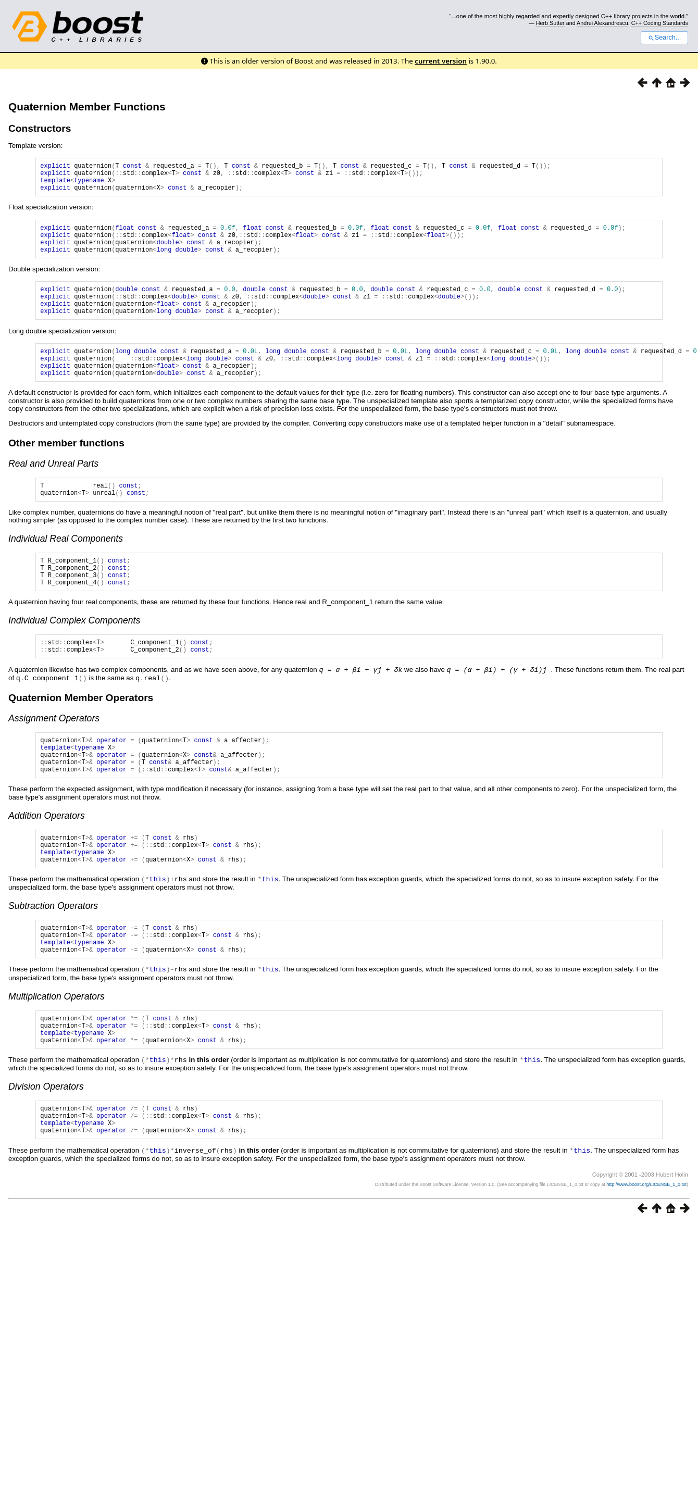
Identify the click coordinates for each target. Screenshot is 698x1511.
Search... (664, 37)
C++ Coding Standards (659, 23)
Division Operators (46, 1148)
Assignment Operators (53, 755)
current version (441, 61)
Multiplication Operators (56, 1052)
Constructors (39, 128)
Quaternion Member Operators (80, 734)
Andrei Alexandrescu (602, 23)
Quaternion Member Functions (87, 107)
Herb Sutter (550, 23)
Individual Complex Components (74, 655)
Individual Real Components (65, 566)
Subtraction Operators (53, 956)
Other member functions (66, 468)
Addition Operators (46, 860)
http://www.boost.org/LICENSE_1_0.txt (646, 1251)
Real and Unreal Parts (53, 488)
